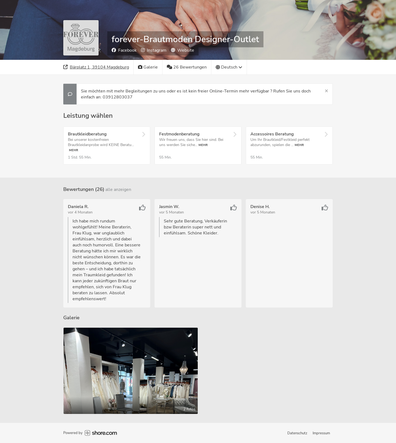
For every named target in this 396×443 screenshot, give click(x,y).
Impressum (321, 433)
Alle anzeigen (118, 190)
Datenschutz (297, 433)
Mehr (73, 150)
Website (182, 50)
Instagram (153, 50)
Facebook (124, 50)
